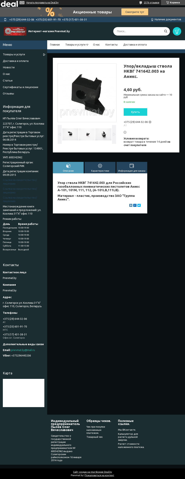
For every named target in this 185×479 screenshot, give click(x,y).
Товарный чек (94, 437)
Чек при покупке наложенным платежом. (95, 429)
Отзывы (8, 93)
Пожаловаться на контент (99, 475)
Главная (55, 44)
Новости (9, 67)
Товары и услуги (75, 44)
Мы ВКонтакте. (127, 429)
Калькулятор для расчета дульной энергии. (128, 437)
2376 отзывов (151, 2)
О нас (96, 44)
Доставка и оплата (135, 44)
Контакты (112, 44)
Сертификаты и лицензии (20, 87)
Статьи (7, 80)
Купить (135, 111)
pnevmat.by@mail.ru (23, 350)
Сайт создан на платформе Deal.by (92, 472)
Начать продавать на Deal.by (42, 2)
